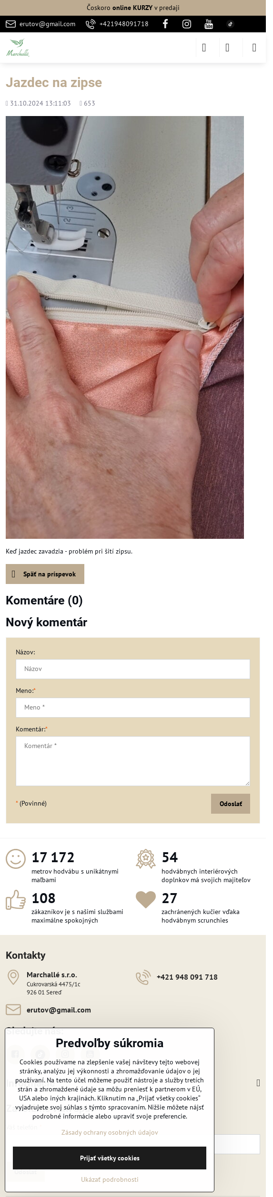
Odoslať (231, 803)
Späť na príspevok (43, 574)
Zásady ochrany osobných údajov (109, 1132)
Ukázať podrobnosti (110, 1179)
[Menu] (254, 47)
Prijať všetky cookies (110, 1158)
